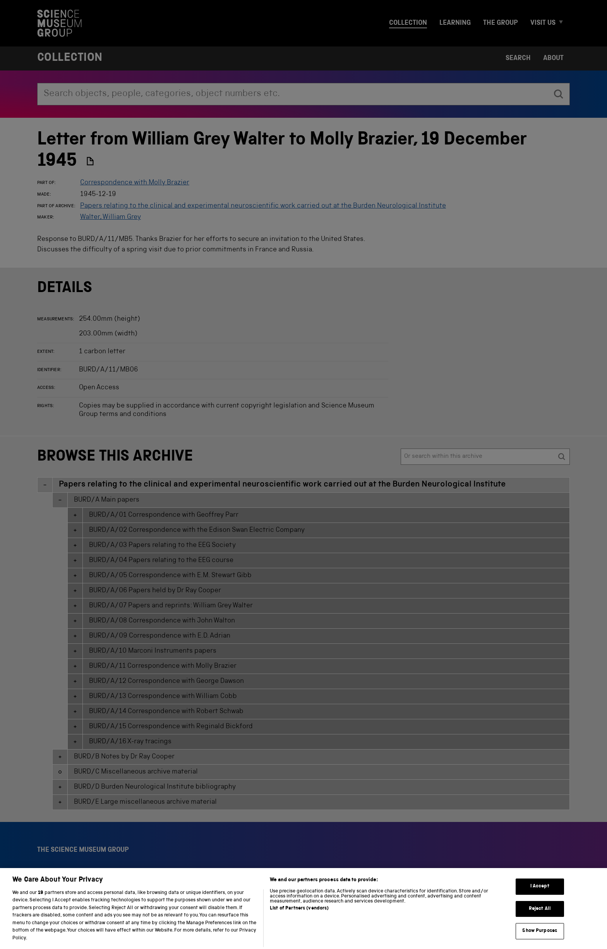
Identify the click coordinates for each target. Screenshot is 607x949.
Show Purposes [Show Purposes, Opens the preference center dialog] (539, 939)
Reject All (540, 917)
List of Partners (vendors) (299, 917)
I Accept (539, 895)
